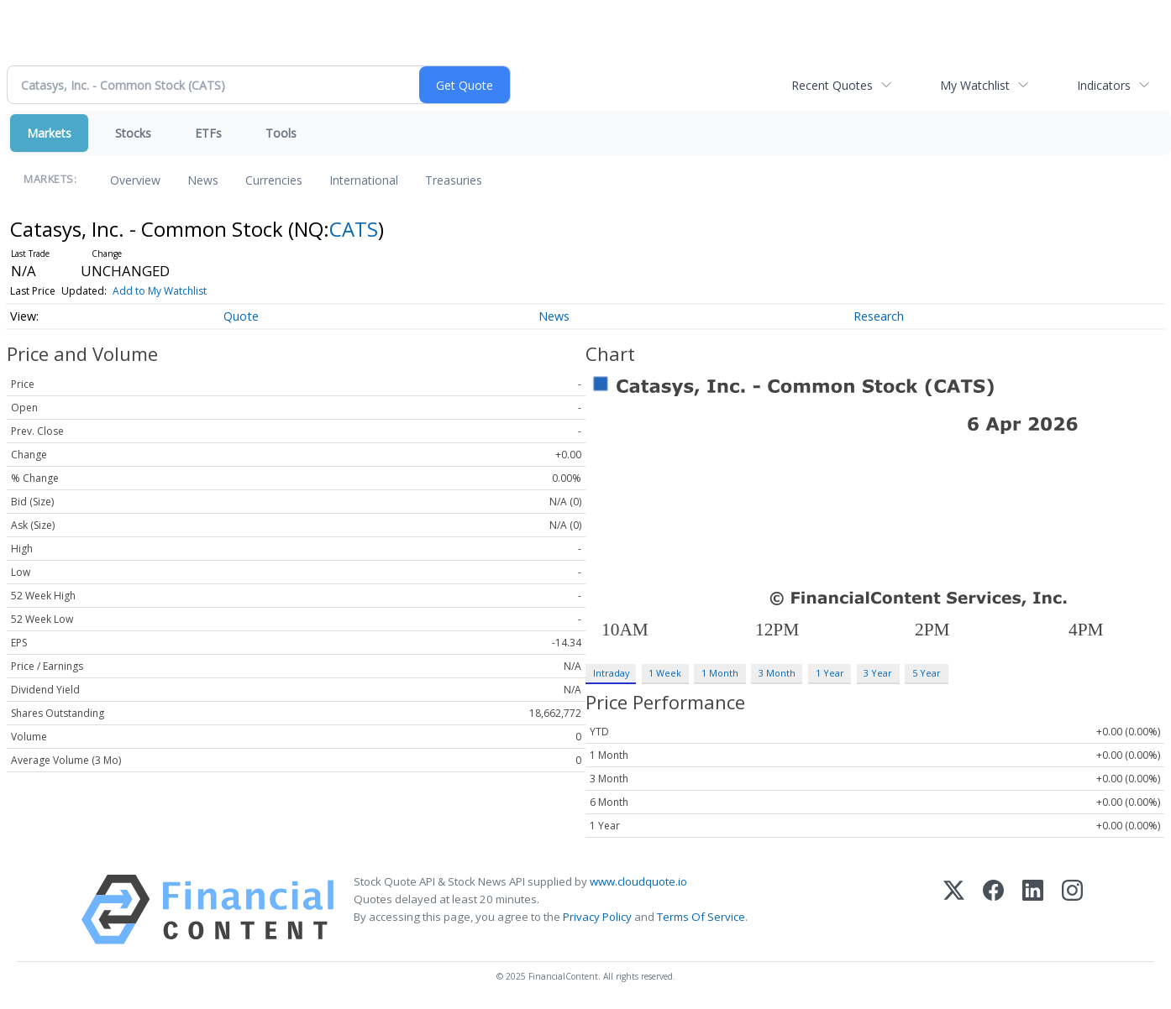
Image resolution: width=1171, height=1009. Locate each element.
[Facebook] (993, 909)
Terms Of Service (701, 916)
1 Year (830, 673)
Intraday (611, 673)
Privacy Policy (597, 916)
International (363, 180)
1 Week (665, 673)
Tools (281, 133)
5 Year (926, 673)
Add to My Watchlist (160, 291)
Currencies (273, 180)
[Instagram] (1072, 909)
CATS (353, 229)
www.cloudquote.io (638, 881)
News (202, 180)
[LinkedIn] (1033, 909)
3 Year (878, 673)
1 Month (719, 673)
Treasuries (453, 180)
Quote (241, 316)
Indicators (1104, 85)
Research (878, 316)
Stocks (133, 133)
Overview (135, 180)
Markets (49, 133)
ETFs (208, 133)
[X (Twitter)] (954, 909)
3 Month (777, 673)
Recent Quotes (832, 85)
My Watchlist (975, 85)
